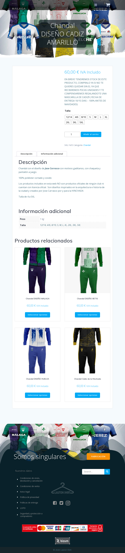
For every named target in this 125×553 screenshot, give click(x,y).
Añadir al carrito (91, 134)
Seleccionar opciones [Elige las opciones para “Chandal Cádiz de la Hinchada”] (87, 395)
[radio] (69, 117)
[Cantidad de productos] (72, 134)
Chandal (87, 145)
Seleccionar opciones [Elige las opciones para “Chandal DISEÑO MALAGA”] (37, 315)
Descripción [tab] (26, 153)
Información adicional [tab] (52, 153)
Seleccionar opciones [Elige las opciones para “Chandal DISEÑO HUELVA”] (37, 395)
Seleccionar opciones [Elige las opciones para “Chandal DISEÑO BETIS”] (87, 315)
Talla (67, 110)
